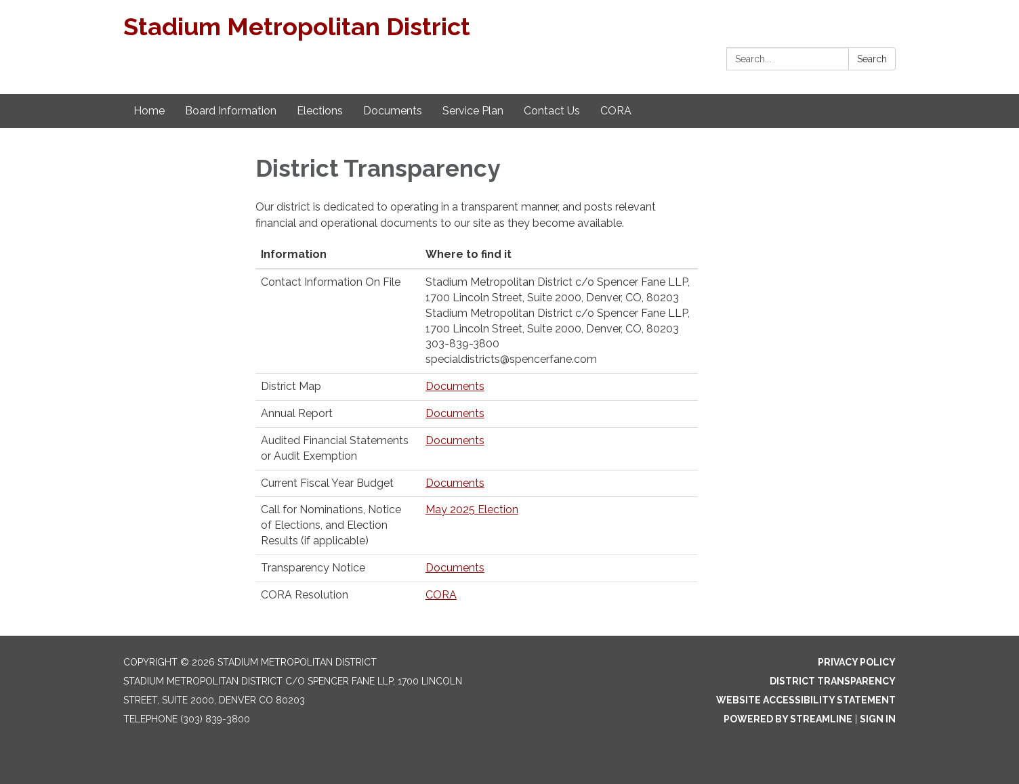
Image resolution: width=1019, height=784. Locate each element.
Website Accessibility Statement (806, 700)
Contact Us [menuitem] (552, 110)
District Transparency (833, 681)
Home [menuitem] (149, 110)
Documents (454, 386)
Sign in (878, 719)
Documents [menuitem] (392, 110)
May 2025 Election (471, 509)
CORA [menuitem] (615, 110)
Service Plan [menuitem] (472, 110)
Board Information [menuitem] (230, 110)
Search (872, 58)
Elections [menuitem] (320, 110)
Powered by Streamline (788, 719)
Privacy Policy (857, 662)
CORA (441, 594)
